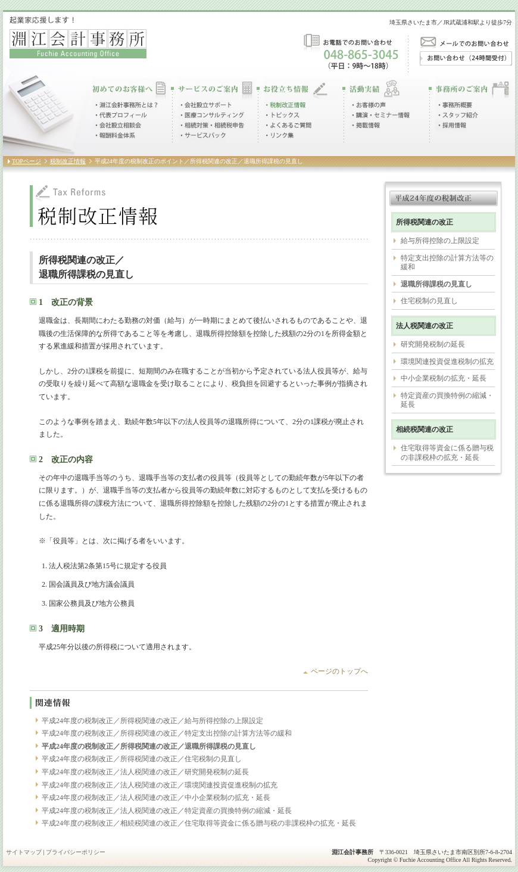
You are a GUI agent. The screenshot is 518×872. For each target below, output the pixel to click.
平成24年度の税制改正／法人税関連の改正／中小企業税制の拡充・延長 (156, 797)
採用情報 (450, 125)
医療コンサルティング (211, 115)
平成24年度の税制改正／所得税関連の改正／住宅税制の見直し (142, 759)
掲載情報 (365, 125)
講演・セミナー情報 (380, 115)
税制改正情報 (284, 105)
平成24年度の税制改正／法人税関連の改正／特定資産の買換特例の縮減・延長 (167, 810)
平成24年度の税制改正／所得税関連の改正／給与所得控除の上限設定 (152, 721)
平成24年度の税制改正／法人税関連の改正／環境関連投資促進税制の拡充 (159, 785)
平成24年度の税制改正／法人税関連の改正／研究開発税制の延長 (145, 772)
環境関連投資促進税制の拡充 (447, 361)
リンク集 (279, 135)
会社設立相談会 (116, 125)
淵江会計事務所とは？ (125, 105)
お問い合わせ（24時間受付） (466, 58)
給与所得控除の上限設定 (440, 240)
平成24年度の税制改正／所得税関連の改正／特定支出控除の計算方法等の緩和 (167, 733)
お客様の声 (368, 105)
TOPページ (26, 161)
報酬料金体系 (114, 135)
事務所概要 (453, 105)
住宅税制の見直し (429, 301)
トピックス (281, 115)
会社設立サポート (205, 105)
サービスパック (202, 135)
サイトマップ (24, 852)
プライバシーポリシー (75, 852)
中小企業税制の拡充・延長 (443, 378)
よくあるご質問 (288, 125)
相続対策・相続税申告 (211, 125)
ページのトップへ (339, 671)
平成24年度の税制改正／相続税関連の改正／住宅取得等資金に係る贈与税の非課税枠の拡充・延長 (199, 823)
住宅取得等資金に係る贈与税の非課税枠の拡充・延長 (447, 453)
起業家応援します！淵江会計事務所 (78, 37)
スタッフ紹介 (456, 115)
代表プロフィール (120, 115)
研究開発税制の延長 (433, 344)
